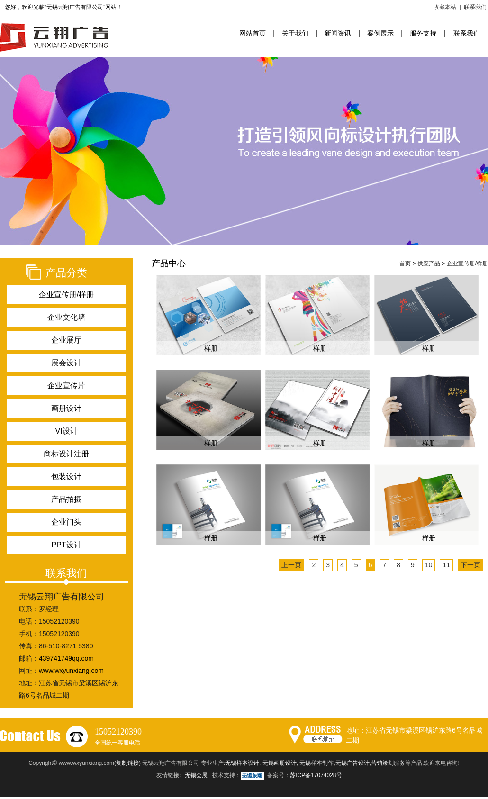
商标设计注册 (66, 454)
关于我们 (295, 33)
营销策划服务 (388, 763)
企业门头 (66, 522)
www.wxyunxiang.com (71, 670)
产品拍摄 (66, 499)
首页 (405, 263)
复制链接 (127, 763)
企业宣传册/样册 (66, 295)
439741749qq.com (66, 658)
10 (429, 565)
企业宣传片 (66, 385)
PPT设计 (66, 545)
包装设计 (66, 476)
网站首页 (252, 33)
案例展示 (380, 33)
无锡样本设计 (242, 763)
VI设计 (66, 431)
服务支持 (423, 33)
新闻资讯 (338, 33)
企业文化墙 (66, 317)
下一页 (470, 565)
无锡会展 (196, 775)
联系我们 (475, 7)
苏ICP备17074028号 (316, 775)
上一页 (291, 565)
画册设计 (66, 408)
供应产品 (428, 263)
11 (446, 565)
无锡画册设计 (279, 763)
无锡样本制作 (316, 763)
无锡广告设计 (352, 763)
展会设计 (66, 363)
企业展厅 (66, 340)
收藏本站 (445, 7)
